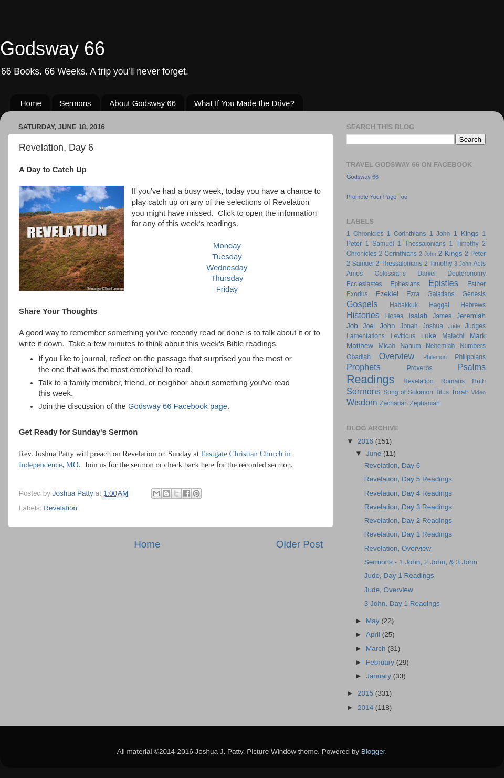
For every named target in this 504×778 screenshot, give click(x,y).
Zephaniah (424, 403)
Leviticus (403, 336)
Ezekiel (386, 294)
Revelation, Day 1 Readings (408, 534)
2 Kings (450, 253)
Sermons (75, 103)
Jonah (408, 326)
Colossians (389, 273)
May (373, 621)
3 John (462, 263)
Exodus (357, 294)
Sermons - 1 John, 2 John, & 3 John (420, 562)
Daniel (426, 273)
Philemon (435, 357)
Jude (454, 326)
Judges (475, 326)
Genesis (474, 294)
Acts (479, 263)
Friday (227, 289)
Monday (227, 245)
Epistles (443, 283)
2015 (366, 693)
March (376, 649)
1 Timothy (464, 243)
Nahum (411, 346)
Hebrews (473, 305)
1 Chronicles (364, 233)
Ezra (412, 294)
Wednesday (226, 268)
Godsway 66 (52, 48)
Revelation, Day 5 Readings (408, 479)
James (442, 316)
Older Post (299, 544)
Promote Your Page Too (376, 197)
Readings (370, 379)
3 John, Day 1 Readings (402, 603)
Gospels (361, 304)
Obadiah (358, 357)
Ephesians (405, 284)
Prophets (363, 367)
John (387, 326)
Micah (387, 346)
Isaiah (417, 316)
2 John (427, 253)
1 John (439, 233)
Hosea (394, 316)
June (374, 453)
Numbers (473, 346)
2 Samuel (360, 263)
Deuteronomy (466, 273)
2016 (366, 441)
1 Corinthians (406, 233)
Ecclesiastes (364, 284)
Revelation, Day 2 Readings (408, 520)
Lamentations (365, 336)
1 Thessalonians (421, 243)
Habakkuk (404, 305)
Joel (369, 326)
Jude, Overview (388, 590)
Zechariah (394, 403)
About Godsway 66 (142, 103)
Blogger (373, 751)
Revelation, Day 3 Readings (408, 507)
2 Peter (475, 253)
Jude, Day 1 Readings (399, 576)
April (374, 634)
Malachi (453, 336)
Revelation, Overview (398, 548)
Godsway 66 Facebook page (177, 406)
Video (478, 392)
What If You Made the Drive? (244, 103)
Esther (476, 284)
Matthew (359, 346)
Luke (428, 336)
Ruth (479, 381)
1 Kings (466, 233)
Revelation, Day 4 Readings (408, 493)
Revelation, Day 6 (392, 465)
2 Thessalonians (399, 263)
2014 (366, 707)
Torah (460, 392)
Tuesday (227, 257)
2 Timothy (438, 263)
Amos (354, 273)
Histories (363, 315)
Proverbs (420, 368)
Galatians (440, 294)
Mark (478, 336)
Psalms (472, 367)
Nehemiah (440, 346)
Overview (396, 356)
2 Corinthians (397, 253)
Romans (453, 381)
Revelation (60, 508)
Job (352, 326)
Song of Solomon (408, 392)
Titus (442, 392)
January (379, 676)
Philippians (470, 357)
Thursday (227, 278)
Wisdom (361, 402)
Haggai (439, 305)
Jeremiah (471, 316)
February (381, 662)
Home (30, 103)
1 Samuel (379, 243)
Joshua (433, 326)
